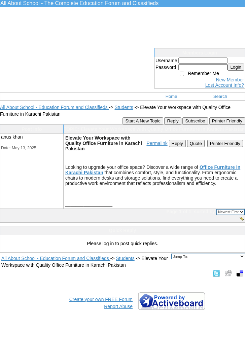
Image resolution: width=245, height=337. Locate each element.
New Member (230, 79)
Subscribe (195, 120)
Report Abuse (118, 306)
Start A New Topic (142, 120)
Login (235, 67)
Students (123, 107)
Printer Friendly (227, 120)
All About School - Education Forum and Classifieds (54, 107)
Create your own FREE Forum (101, 299)
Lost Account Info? (224, 85)
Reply (172, 120)
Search (220, 96)
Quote (196, 143)
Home (171, 96)
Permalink (156, 143)
